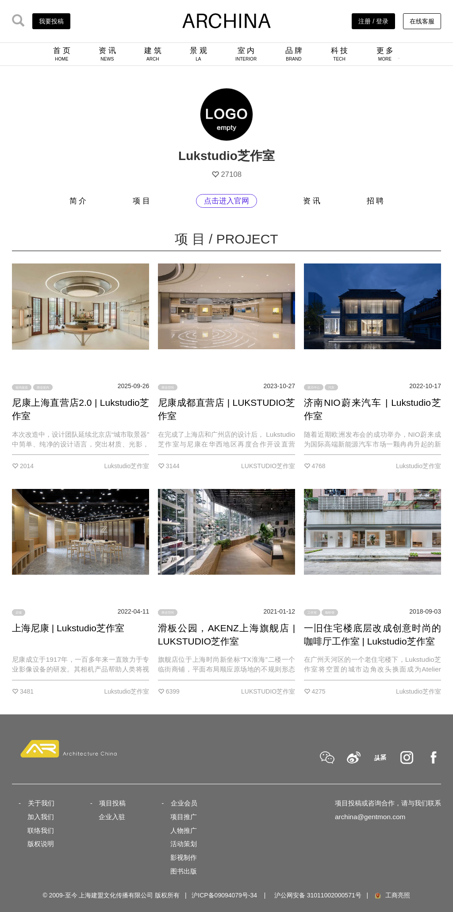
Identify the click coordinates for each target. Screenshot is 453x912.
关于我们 (41, 803)
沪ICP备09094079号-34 (224, 895)
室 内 (246, 53)
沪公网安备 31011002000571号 (317, 895)
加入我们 (40, 816)
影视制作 (183, 857)
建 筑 (152, 53)
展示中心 (313, 387)
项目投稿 (112, 803)
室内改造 (21, 387)
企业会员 (184, 803)
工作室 (312, 612)
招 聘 (375, 201)
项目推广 (183, 816)
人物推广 (183, 830)
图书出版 (183, 871)
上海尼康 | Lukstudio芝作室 (68, 628)
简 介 (78, 201)
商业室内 (43, 387)
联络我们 (40, 830)
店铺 (18, 612)
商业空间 (167, 387)
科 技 (339, 53)
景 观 (198, 53)
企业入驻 (112, 816)
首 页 (61, 53)
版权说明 (40, 843)
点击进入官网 (226, 201)
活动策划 (183, 843)
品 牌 (294, 53)
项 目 (141, 201)
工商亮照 (392, 895)
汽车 (331, 387)
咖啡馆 (329, 612)
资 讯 (107, 53)
